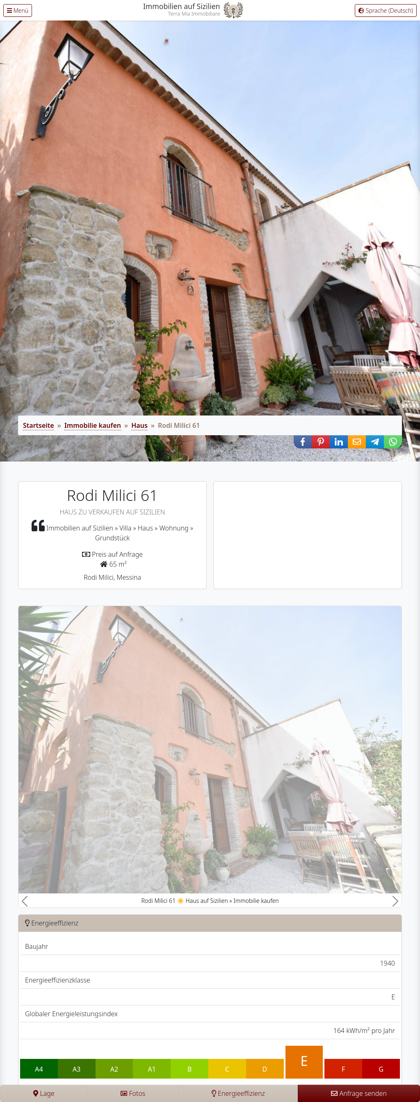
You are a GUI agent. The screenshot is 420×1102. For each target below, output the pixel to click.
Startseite (38, 425)
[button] (303, 441)
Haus (139, 425)
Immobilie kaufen (92, 425)
